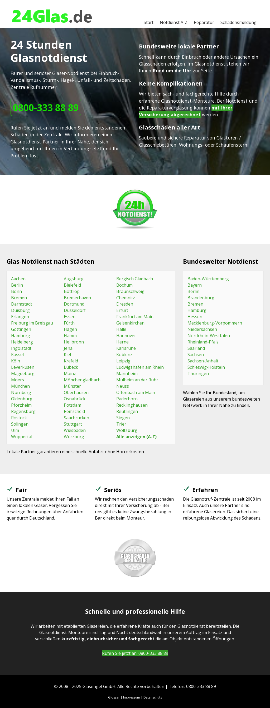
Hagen (70, 329)
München (20, 386)
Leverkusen (22, 367)
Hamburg (20, 335)
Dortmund (74, 304)
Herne (122, 342)
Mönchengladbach (82, 380)
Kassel (17, 354)
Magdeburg (23, 373)
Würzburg (74, 437)
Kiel (67, 354)
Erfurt (122, 310)
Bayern (194, 285)
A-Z (173, 22)
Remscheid (74, 411)
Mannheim (127, 373)
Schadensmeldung (238, 22)
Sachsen (195, 354)
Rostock (19, 418)
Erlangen (20, 317)
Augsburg (74, 279)
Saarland (196, 348)
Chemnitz (125, 298)
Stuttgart (73, 424)
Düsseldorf (75, 310)
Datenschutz (152, 697)
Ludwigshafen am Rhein (140, 367)
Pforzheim (21, 405)
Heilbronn (74, 342)
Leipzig (123, 361)
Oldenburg (21, 399)
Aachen (18, 279)
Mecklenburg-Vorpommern (214, 323)
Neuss (122, 386)
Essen (69, 317)
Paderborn (127, 399)
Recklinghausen (132, 405)
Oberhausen (76, 392)
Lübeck (71, 367)
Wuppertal (21, 437)
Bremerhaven (77, 298)
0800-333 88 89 (46, 107)
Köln (15, 361)
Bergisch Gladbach (134, 279)
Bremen (19, 298)
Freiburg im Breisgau (32, 323)
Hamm (70, 335)
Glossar (114, 697)
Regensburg (23, 411)
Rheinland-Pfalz (203, 342)
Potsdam (72, 405)
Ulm (15, 430)
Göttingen (21, 329)
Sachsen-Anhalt (202, 361)
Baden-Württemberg (208, 279)
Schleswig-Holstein (206, 367)
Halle (121, 329)
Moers (17, 380)
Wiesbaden (75, 430)
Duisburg (20, 310)
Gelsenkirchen (130, 323)
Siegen (123, 418)
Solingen (19, 424)
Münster (72, 386)
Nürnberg (21, 392)
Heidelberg (22, 342)
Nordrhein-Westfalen (208, 335)
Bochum (124, 285)
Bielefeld (72, 285)
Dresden (124, 304)
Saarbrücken (76, 418)
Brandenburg (200, 298)
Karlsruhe (126, 348)
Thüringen (198, 373)
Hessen (194, 317)
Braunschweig (130, 291)
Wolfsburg (126, 430)
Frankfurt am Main (134, 317)
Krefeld (71, 361)
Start (148, 22)
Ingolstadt (21, 348)
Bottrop (72, 291)
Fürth (69, 323)
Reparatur (204, 22)
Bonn (16, 291)
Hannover (126, 335)
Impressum (131, 697)
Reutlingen (127, 411)
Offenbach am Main (135, 392)
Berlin (17, 285)
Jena (68, 348)
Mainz (70, 373)
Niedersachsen (202, 329)
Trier (121, 424)
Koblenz (124, 354)
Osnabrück (74, 399)
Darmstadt (21, 304)
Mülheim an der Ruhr (137, 380)
